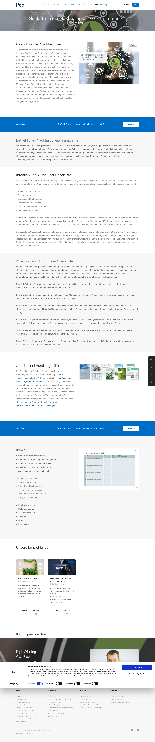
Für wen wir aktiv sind (23, 702)
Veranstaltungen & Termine (25, 710)
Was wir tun (20, 696)
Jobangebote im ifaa (117, 699)
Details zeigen (106, 738)
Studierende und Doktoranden (121, 702)
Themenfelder (45, 5)
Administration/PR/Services (57, 713)
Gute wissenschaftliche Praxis (26, 713)
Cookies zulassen (137, 721)
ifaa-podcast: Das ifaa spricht (89, 705)
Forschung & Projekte (60, 5)
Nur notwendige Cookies (137, 728)
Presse (90, 5)
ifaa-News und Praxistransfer (89, 702)
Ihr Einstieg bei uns (117, 696)
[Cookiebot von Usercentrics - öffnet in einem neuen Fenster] (14, 738)
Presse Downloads (85, 699)
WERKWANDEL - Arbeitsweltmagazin (91, 708)
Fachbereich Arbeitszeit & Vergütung (60, 699)
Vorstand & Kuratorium (24, 708)
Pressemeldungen (85, 696)
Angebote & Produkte (78, 5)
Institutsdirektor (53, 696)
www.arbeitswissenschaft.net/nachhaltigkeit (36, 405)
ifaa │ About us (21, 699)
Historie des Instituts (23, 705)
